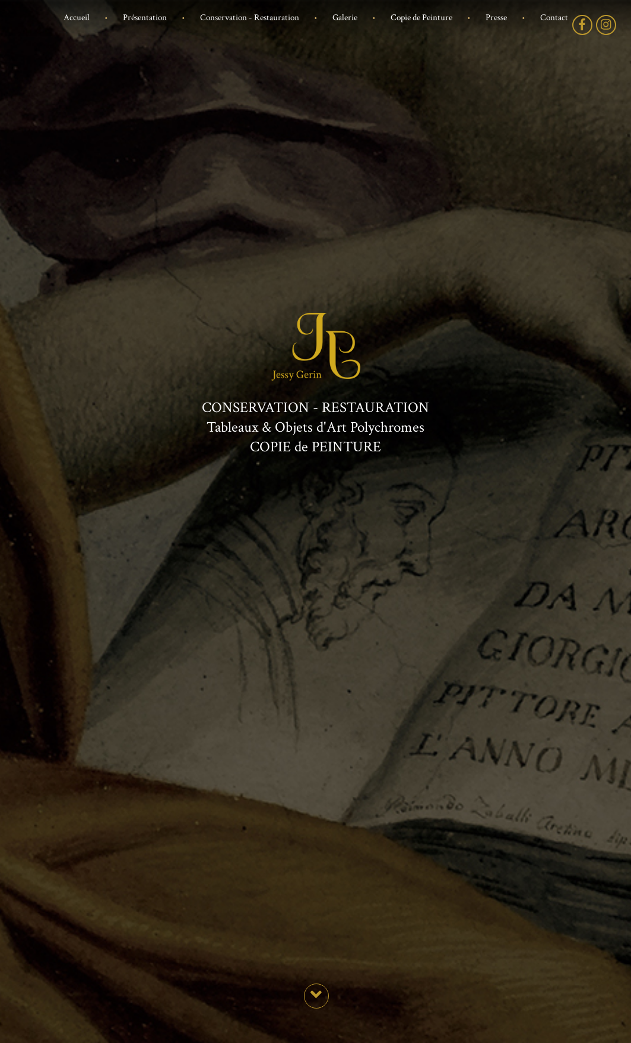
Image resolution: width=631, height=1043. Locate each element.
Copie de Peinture (421, 17)
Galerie (344, 17)
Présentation (145, 17)
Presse (496, 17)
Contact (554, 17)
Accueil (77, 17)
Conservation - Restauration (249, 17)
